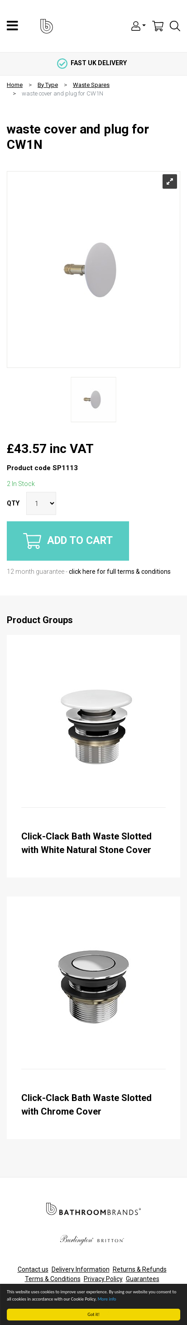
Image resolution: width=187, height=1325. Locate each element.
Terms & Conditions (53, 1278)
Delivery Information (81, 1269)
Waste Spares (91, 84)
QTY (13, 503)
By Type (48, 84)
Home (15, 84)
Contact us (33, 1269)
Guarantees (142, 1278)
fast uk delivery (92, 63)
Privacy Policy (103, 1278)
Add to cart (68, 541)
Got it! (94, 1314)
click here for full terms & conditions (120, 571)
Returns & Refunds (140, 1269)
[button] (138, 25)
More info (107, 1299)
